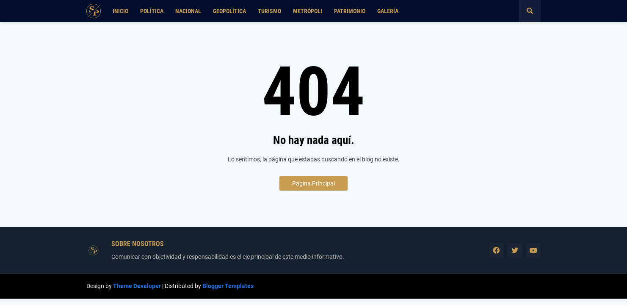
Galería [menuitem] (387, 11)
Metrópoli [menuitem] (307, 11)
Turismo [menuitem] (269, 11)
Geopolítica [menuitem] (229, 11)
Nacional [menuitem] (188, 11)
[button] (530, 11)
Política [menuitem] (151, 11)
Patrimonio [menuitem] (349, 11)
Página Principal (313, 183)
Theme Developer (137, 286)
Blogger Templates (228, 286)
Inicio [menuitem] (120, 11)
